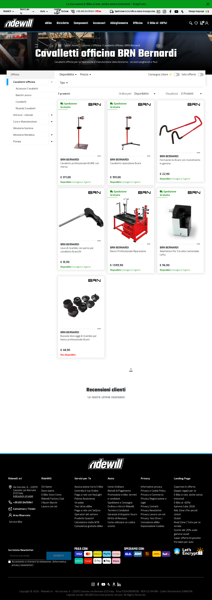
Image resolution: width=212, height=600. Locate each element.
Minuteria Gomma (23, 128)
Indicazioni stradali (23, 496)
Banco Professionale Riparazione (128, 251)
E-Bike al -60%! (157, 23)
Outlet (177, 518)
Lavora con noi (49, 506)
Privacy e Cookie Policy (153, 490)
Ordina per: (125, 93)
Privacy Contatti (149, 506)
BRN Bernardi (132, 45)
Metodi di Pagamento (119, 490)
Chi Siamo (46, 486)
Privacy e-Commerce (152, 494)
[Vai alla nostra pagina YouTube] (103, 584)
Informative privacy (151, 486)
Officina (138, 23)
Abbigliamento (119, 23)
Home (75, 45)
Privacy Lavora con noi (153, 514)
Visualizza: (172, 93)
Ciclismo (85, 45)
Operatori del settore (86, 514)
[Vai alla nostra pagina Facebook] (98, 584)
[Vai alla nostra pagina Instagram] (93, 584)
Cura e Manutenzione (25, 121)
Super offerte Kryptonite (187, 538)
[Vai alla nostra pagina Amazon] (114, 584)
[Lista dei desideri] (196, 23)
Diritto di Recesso (117, 518)
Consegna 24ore (158, 74)
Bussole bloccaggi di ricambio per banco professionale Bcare (78, 338)
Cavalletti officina (113, 45)
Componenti (81, 23)
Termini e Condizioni (118, 510)
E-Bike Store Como (51, 494)
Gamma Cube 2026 (184, 506)
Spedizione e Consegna (120, 502)
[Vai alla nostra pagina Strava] (109, 584)
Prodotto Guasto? (84, 518)
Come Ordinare (116, 486)
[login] (207, 23)
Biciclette (63, 23)
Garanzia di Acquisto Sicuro (122, 514)
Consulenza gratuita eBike (89, 526)
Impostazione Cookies (152, 526)
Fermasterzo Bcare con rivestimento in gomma (180, 162)
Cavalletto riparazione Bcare (125, 163)
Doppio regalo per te (185, 490)
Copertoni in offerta (184, 486)
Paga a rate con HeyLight (88, 494)
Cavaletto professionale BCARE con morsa (79, 165)
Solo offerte (189, 74)
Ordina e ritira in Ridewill (121, 506)
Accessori (99, 23)
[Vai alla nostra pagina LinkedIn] (119, 584)
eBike (48, 23)
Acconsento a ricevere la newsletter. (39, 563)
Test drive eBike (83, 506)
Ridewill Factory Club (52, 498)
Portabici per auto (183, 542)
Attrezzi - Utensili (23, 115)
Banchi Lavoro (23, 95)
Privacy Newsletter (151, 510)
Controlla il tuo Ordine (86, 490)
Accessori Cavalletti (27, 88)
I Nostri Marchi (49, 502)
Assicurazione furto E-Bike (89, 486)
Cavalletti (21, 101)
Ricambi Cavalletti (25, 108)
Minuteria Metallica (23, 135)
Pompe (17, 141)
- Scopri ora (138, 4)
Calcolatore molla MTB (87, 522)
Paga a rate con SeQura (87, 510)
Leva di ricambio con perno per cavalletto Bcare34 (77, 250)
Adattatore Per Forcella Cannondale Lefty (179, 253)
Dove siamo (47, 490)
